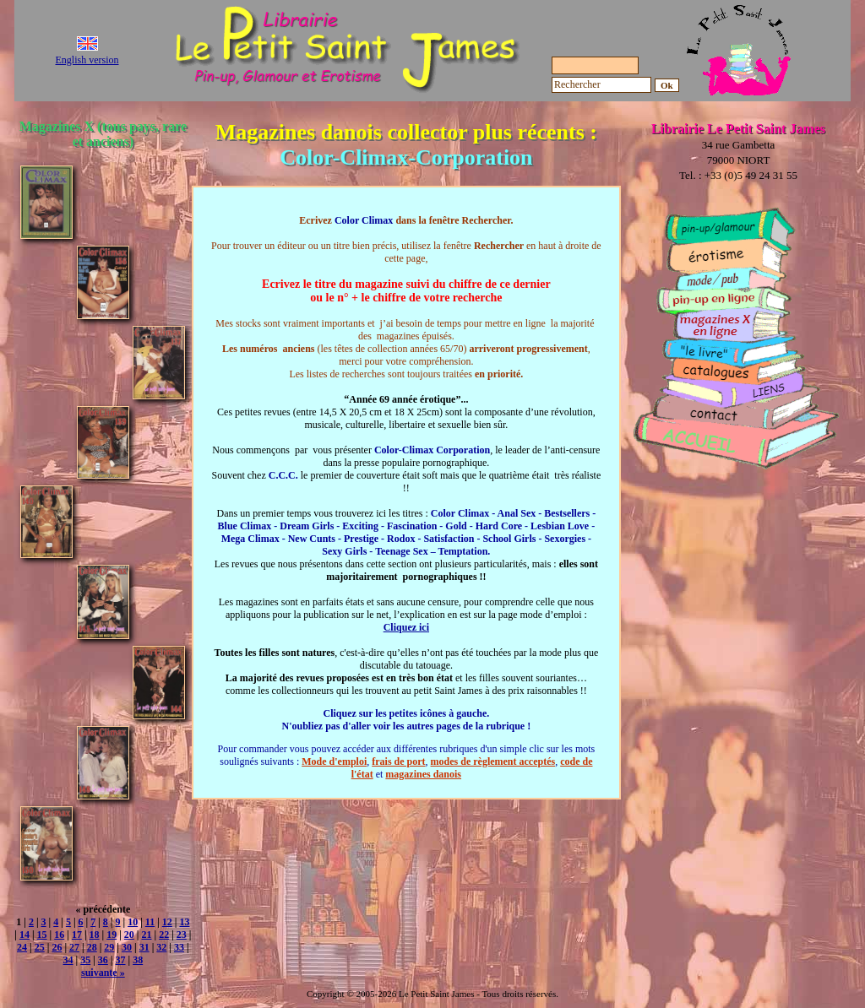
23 (182, 934)
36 (103, 960)
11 (150, 922)
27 (74, 947)
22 (164, 934)
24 (22, 947)
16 (59, 934)
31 (144, 947)
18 (95, 934)
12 (167, 922)
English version (87, 60)
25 (40, 947)
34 (68, 960)
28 (92, 947)
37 (121, 960)
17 (77, 934)
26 (57, 947)
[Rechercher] (601, 85)
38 (138, 960)
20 (129, 934)
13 (184, 922)
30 (127, 947)
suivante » (103, 972)
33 (179, 947)
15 (42, 934)
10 (133, 922)
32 (161, 947)
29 (109, 947)
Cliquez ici (406, 627)
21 (147, 934)
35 (85, 960)
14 (24, 934)
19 (111, 934)
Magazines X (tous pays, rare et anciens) (103, 134)
